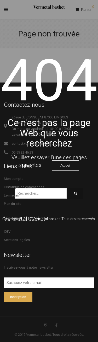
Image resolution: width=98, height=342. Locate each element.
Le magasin (12, 195)
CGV (7, 231)
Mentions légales (17, 240)
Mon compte (13, 179)
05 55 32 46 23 (22, 152)
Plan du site (12, 204)
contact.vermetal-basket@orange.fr (38, 143)
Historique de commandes (24, 187)
